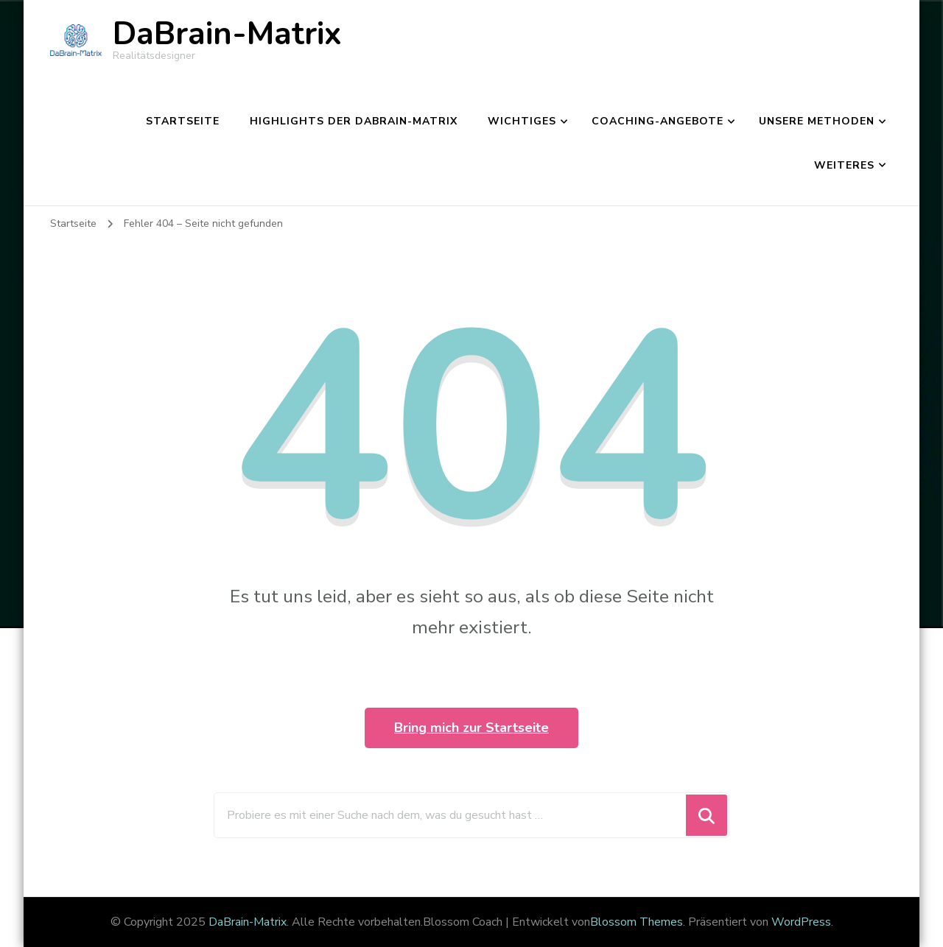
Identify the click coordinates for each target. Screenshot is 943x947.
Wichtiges (522, 121)
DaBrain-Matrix (227, 34)
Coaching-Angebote (657, 121)
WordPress (801, 922)
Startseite (183, 121)
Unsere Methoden (816, 121)
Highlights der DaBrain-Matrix (354, 121)
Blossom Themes (636, 922)
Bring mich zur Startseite (471, 727)
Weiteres (844, 165)
